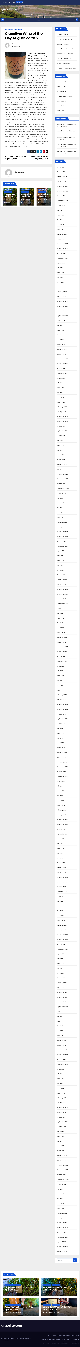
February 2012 (62, 983)
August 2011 (61, 1012)
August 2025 (61, 205)
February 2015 (62, 810)
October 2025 (61, 196)
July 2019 (60, 556)
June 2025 (60, 215)
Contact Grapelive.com (65, 39)
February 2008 (62, 1213)
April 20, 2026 (10, 1293)
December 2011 (62, 992)
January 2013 (61, 930)
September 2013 (62, 892)
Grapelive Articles (63, 44)
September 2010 (62, 1064)
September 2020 (63, 489)
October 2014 (61, 829)
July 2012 (60, 959)
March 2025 (61, 229)
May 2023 (60, 335)
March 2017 (61, 690)
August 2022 (61, 378)
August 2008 (61, 1184)
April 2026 (60, 167)
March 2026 (61, 172)
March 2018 (61, 632)
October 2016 (61, 714)
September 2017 (62, 661)
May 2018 (60, 623)
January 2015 (61, 815)
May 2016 (60, 738)
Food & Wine (61, 87)
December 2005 (62, 1247)
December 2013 (62, 877)
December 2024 (62, 244)
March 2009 (61, 1151)
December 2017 (62, 647)
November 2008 (62, 1170)
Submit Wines (75, 1343)
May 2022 (60, 393)
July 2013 (60, 901)
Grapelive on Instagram (65, 54)
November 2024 (62, 249)
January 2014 (61, 872)
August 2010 (61, 1069)
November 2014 (62, 824)
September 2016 (62, 719)
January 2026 (61, 181)
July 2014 (60, 844)
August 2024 (61, 263)
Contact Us (66, 1335)
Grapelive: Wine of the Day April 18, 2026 (19, 1308)
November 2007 (62, 1227)
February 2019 (62, 580)
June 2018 (60, 618)
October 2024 (61, 253)
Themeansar (4, 1340)
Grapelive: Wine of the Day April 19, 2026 (57, 1288)
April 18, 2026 (10, 1313)
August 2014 (61, 839)
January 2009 (61, 1160)
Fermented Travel (63, 82)
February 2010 (62, 1098)
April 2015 (60, 800)
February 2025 (62, 234)
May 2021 (60, 450)
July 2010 (60, 1074)
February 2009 (62, 1156)
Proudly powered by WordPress (10, 1338)
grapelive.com (11, 1326)
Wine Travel (61, 111)
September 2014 (62, 834)
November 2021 (62, 421)
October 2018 (61, 599)
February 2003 (62, 1251)
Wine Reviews (17, 29)
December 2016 (62, 704)
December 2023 (62, 301)
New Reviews (75, 1335)
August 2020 (61, 493)
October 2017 (61, 656)
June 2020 (60, 503)
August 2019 (61, 551)
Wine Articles (9, 29)
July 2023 (60, 325)
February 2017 (62, 695)
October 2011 (61, 1002)
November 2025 (62, 191)
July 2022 (60, 383)
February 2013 (62, 925)
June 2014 (60, 848)
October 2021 (61, 426)
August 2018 (61, 608)
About (54, 1335)
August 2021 (61, 436)
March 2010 (61, 1093)
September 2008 (63, 1180)
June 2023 (60, 330)
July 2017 (60, 671)
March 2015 (61, 805)
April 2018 (60, 628)
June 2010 (60, 1079)
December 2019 (62, 532)
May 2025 (60, 220)
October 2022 (61, 369)
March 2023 (61, 345)
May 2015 (60, 796)
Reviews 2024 (65, 1343)
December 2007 (62, 1223)
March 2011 (60, 1036)
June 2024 (60, 273)
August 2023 (61, 321)
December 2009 (62, 1108)
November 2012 (62, 940)
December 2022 (62, 359)
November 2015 (62, 767)
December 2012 (62, 935)
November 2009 (62, 1112)
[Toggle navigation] (38, 19)
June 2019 (60, 561)
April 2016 (60, 743)
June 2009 (60, 1136)
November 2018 (62, 594)
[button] (73, 20)
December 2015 (62, 762)
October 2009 (62, 1117)
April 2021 (60, 455)
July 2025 (60, 210)
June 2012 (60, 964)
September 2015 (62, 776)
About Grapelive (62, 35)
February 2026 (62, 177)
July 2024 (60, 268)
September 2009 (63, 1122)
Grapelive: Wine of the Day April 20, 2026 (19, 1288)
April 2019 (60, 570)
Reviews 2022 (46, 1343)
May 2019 (60, 565)
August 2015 (61, 781)
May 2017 (60, 680)
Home (49, 1335)
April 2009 (60, 1146)
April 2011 (60, 1031)
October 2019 (61, 541)
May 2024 (60, 277)
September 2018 (62, 604)
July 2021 (60, 441)
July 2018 (60, 613)
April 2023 (60, 340)
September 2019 (62, 546)
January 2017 (61, 700)
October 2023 (61, 311)
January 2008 (61, 1218)
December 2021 (62, 417)
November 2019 (62, 537)
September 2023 (63, 316)
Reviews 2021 (75, 1339)
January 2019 (61, 584)
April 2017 (60, 685)
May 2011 (60, 1026)
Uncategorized (62, 91)
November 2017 (62, 652)
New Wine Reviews (63, 63)
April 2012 (60, 973)
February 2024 (62, 292)
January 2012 (61, 988)
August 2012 (61, 954)
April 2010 (60, 1088)
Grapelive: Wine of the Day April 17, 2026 (57, 1308)
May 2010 (60, 1084)
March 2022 (61, 402)
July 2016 (60, 728)
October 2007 (61, 1232)
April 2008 (60, 1203)
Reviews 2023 (56, 1343)
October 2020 (61, 484)
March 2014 (61, 863)
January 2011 (61, 1045)
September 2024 (63, 258)
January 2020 (61, 527)
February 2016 (62, 752)
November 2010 (62, 1055)
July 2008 (60, 1189)
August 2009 (61, 1127)
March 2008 (61, 1208)
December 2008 (62, 1165)
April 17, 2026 (49, 1313)
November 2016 (62, 709)
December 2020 (62, 474)
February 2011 (61, 1040)
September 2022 (63, 373)
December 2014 (62, 820)
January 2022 (61, 412)
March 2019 (61, 575)
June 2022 (60, 388)
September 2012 (62, 949)
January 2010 (61, 1103)
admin (16, 44)
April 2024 (60, 282)
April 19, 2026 (49, 1293)
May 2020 (60, 508)
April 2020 (60, 513)
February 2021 (62, 465)
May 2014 (60, 853)
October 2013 (61, 887)
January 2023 (61, 354)
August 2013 (61, 896)
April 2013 (60, 916)
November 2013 (62, 882)
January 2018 (61, 642)
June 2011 (60, 1021)
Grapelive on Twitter (64, 59)
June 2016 (60, 733)
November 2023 (62, 306)
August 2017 (61, 666)
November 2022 (62, 364)
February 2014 (62, 868)
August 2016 (61, 724)
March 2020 (61, 517)
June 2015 (60, 791)
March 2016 (61, 748)
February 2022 (62, 407)
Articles (59, 1335)
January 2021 (61, 469)
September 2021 (62, 431)
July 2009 (60, 1132)
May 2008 (60, 1199)
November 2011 (62, 997)
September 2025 (63, 201)
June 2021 (60, 445)
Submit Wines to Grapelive (66, 68)
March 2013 (61, 920)
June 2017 (60, 676)
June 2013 (60, 906)
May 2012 (60, 968)
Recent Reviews (46, 1339)
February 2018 (62, 637)
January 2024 (61, 297)
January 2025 (61, 239)
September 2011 (62, 1007)
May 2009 (60, 1141)
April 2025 (60, 225)
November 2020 (62, 479)
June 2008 (60, 1194)
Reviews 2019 (56, 1339)
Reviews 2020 (66, 1339)
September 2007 (63, 1237)
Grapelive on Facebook (65, 49)
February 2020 (62, 522)
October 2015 (61, 772)
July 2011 (60, 1016)
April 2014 (60, 858)
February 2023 (62, 349)
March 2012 (61, 978)
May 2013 (60, 911)
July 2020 (60, 498)
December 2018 (62, 589)
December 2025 (62, 186)
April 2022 (60, 397)
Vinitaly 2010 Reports (64, 96)
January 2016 (61, 757)
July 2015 (60, 786)
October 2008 (62, 1175)
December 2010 (62, 1050)
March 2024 (61, 287)
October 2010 (61, 1060)
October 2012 (61, 944)
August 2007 (61, 1242)
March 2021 (61, 460)
